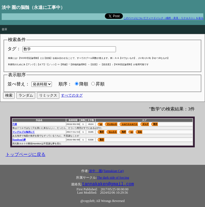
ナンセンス (112, 124)
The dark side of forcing (113, 178)
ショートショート (129, 124)
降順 (83, 84)
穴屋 (14, 124)
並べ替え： (18, 84)
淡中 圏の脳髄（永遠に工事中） (33, 7)
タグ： (14, 48)
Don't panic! (8, 21)
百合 (140, 132)
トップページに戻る (25, 154)
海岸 (124, 132)
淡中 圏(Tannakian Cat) (106, 171)
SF (101, 124)
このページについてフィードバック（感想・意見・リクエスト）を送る (163, 18)
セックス (113, 132)
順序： (65, 84)
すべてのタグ (72, 95)
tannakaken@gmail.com (108, 184)
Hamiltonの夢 (19, 139)
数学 (155, 124)
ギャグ (145, 124)
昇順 (100, 84)
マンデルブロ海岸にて (23, 132)
